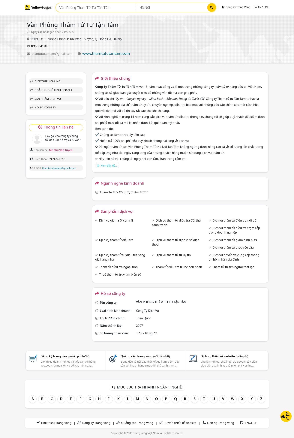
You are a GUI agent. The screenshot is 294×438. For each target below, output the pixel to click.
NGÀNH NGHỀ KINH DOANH (51, 90)
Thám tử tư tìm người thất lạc (233, 267)
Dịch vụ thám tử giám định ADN (234, 240)
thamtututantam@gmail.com (52, 54)
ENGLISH (262, 7)
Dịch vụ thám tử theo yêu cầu (233, 247)
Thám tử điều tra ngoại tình (118, 267)
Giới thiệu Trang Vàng (56, 423)
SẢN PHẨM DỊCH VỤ (45, 99)
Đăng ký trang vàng (64, 356)
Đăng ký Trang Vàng (236, 7)
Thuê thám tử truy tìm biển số (120, 274)
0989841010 (40, 46)
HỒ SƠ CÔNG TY (43, 107)
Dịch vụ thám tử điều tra (116, 240)
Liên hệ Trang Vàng (220, 423)
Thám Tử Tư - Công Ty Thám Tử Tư (124, 192)
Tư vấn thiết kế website (180, 423)
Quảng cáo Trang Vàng (137, 423)
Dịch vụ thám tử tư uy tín (173, 255)
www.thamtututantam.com (106, 53)
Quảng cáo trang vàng (145, 356)
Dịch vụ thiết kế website (224, 356)
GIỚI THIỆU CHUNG (45, 81)
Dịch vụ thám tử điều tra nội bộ (234, 220)
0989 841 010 (57, 159)
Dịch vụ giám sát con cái (116, 220)
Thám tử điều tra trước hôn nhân (179, 267)
